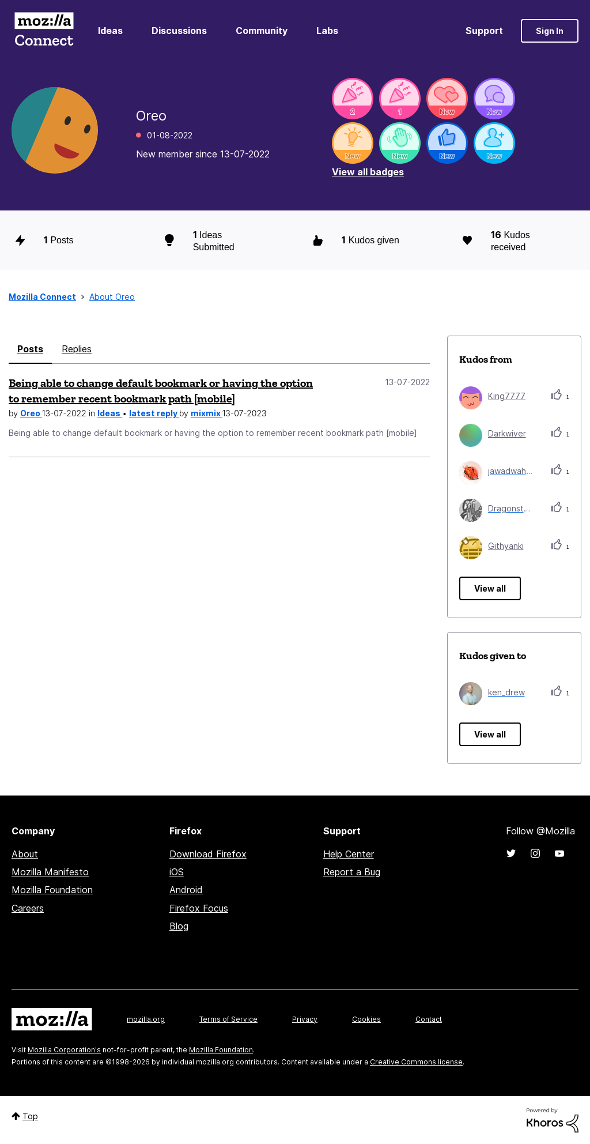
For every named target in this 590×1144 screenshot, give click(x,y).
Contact (428, 1019)
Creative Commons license (416, 1062)
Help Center (348, 854)
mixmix (206, 413)
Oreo (31, 413)
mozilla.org (146, 1019)
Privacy (304, 1019)
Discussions (179, 30)
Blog (178, 926)
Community (262, 30)
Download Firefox (208, 854)
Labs (327, 30)
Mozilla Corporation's (64, 1049)
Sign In (549, 31)
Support (484, 30)
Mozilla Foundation (52, 889)
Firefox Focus (198, 908)
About (25, 854)
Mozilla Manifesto (50, 872)
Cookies (366, 1019)
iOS (176, 872)
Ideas (110, 30)
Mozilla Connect (44, 31)
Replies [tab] (77, 349)
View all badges (368, 172)
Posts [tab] (30, 349)
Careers (28, 908)
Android (186, 889)
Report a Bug (351, 872)
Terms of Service (228, 1019)
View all (490, 588)
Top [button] (30, 1116)
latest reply (154, 413)
